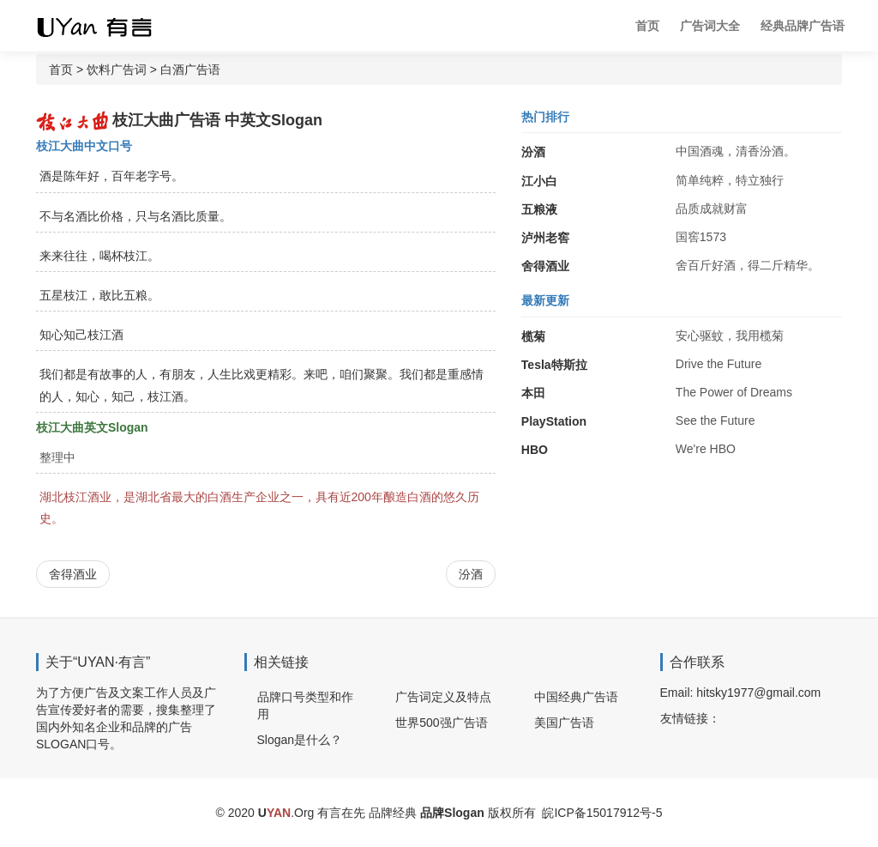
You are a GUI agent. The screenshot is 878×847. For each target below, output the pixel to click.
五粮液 (539, 209)
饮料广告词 (117, 69)
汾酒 (471, 574)
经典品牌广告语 (803, 26)
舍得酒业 (73, 574)
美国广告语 (564, 722)
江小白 (539, 181)
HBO (534, 450)
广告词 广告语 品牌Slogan (109, 25)
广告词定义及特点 (443, 697)
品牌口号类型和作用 (305, 705)
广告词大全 (710, 26)
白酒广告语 (190, 69)
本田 (533, 393)
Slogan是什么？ (300, 740)
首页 (647, 26)
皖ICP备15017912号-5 (602, 813)
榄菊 (533, 336)
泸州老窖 (545, 238)
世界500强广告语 (441, 722)
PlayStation (553, 421)
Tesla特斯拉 (554, 365)
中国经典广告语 (576, 697)
